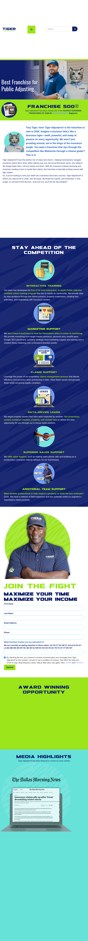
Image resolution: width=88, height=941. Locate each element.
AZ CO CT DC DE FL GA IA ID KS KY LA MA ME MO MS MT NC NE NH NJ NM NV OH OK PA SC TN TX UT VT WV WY (42, 646)
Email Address (10, 623)
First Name (8, 604)
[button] (31, 29)
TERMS (68, 663)
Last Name (8, 613)
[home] (8, 29)
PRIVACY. (80, 663)
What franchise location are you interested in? (24, 642)
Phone (7, 632)
